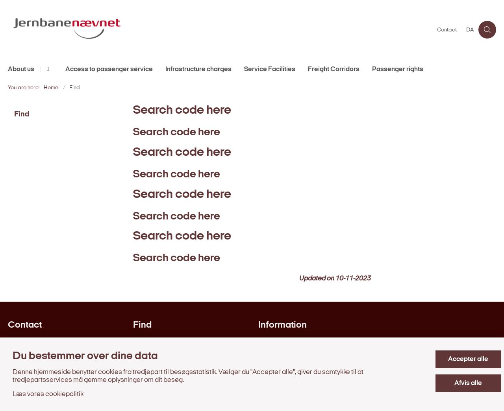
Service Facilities (269, 69)
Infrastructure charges (198, 69)
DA (470, 30)
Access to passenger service (109, 69)
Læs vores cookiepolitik (48, 394)
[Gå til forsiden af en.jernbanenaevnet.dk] (220, 30)
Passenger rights (397, 69)
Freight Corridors (333, 69)
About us (21, 69)
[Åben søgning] (487, 30)
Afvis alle (468, 383)
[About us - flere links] (47, 69)
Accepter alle (468, 359)
